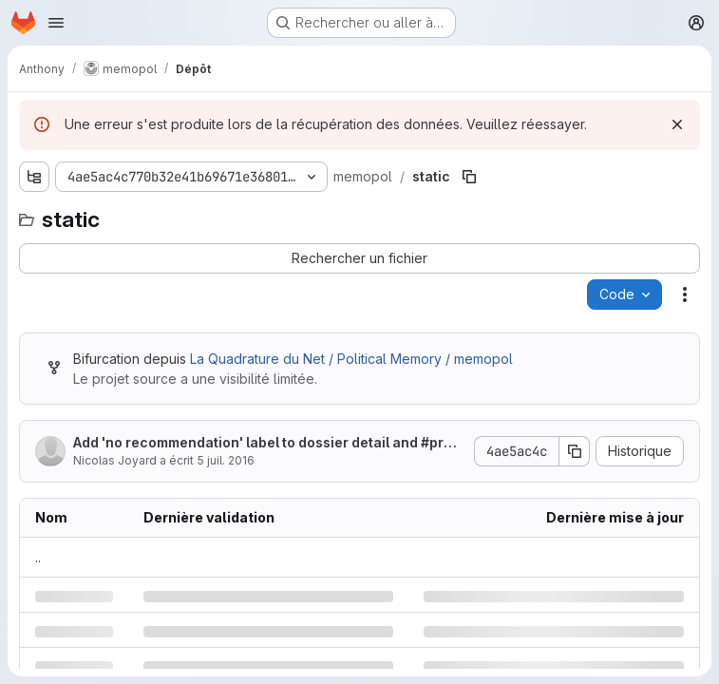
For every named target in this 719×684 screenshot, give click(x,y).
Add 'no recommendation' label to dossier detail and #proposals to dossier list (267, 443)
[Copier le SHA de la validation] (574, 451)
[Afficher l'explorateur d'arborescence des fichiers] (34, 177)
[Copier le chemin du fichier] (469, 177)
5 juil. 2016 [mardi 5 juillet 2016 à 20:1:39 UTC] (226, 460)
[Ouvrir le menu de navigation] (56, 23)
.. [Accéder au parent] (38, 557)
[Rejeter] (677, 124)
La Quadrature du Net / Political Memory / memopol (351, 359)
